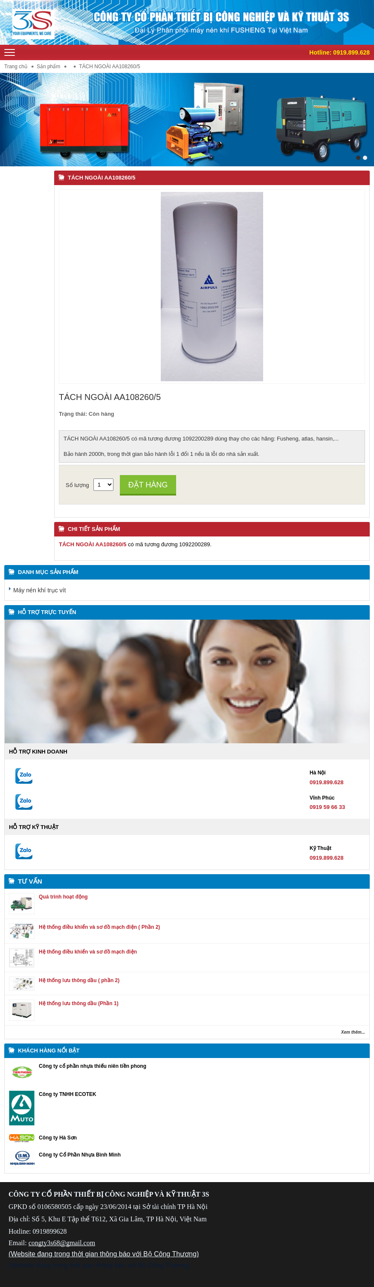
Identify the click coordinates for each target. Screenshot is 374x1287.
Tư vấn (30, 881)
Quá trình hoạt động (63, 897)
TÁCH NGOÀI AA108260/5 (101, 177)
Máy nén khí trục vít (39, 590)
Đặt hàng (148, 485)
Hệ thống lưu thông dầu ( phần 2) (79, 980)
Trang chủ (15, 67)
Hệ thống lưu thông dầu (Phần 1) (79, 1003)
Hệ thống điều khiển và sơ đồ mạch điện (88, 952)
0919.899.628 (351, 52)
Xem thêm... (353, 1032)
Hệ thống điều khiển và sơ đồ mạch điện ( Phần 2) (99, 927)
